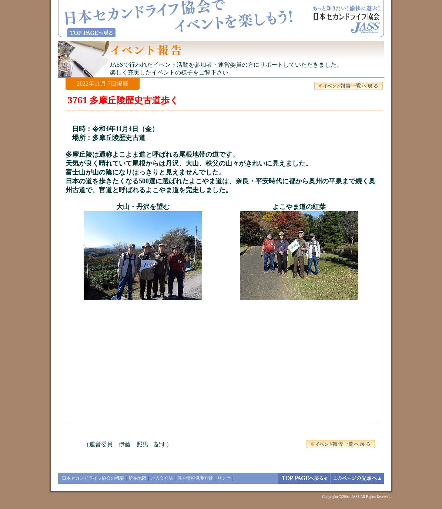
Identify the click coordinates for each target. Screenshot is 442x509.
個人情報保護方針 (195, 478)
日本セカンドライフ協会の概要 (93, 478)
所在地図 (137, 478)
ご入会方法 (162, 478)
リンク (224, 478)
